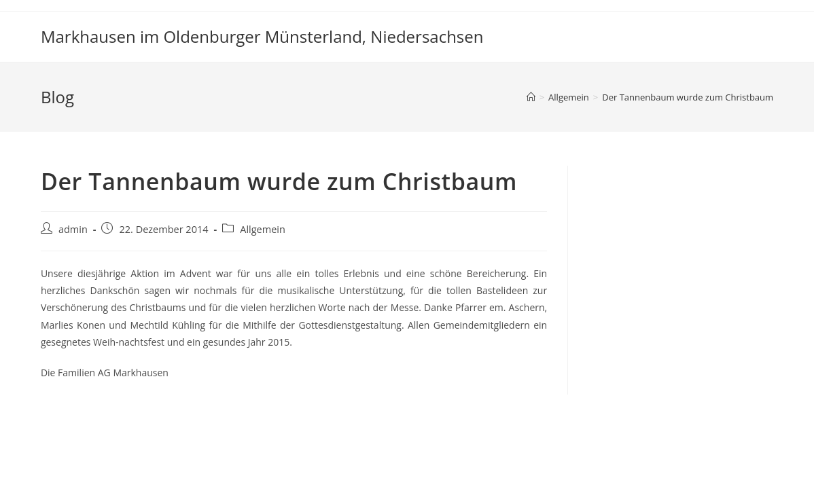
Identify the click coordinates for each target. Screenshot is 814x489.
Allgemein (262, 229)
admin (73, 229)
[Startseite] (531, 97)
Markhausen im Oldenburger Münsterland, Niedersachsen (262, 36)
